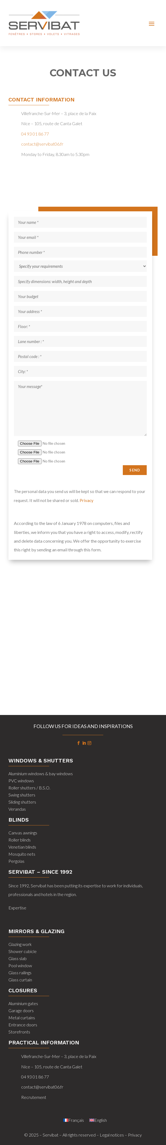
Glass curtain (20, 979)
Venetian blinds (22, 846)
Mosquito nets (21, 854)
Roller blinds (19, 839)
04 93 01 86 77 (35, 133)
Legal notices (112, 1134)
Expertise (17, 907)
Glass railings (20, 972)
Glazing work (20, 944)
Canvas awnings (22, 832)
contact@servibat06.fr (42, 143)
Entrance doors (22, 1024)
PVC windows (21, 780)
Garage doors (21, 1010)
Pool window (20, 965)
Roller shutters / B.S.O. (29, 787)
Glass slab (17, 958)
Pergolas (16, 861)
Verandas (17, 809)
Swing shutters (21, 794)
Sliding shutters (22, 801)
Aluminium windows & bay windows (40, 773)
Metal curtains (21, 1017)
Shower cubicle (22, 951)
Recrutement (33, 1097)
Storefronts (19, 1031)
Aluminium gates (23, 1003)
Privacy (86, 500)
